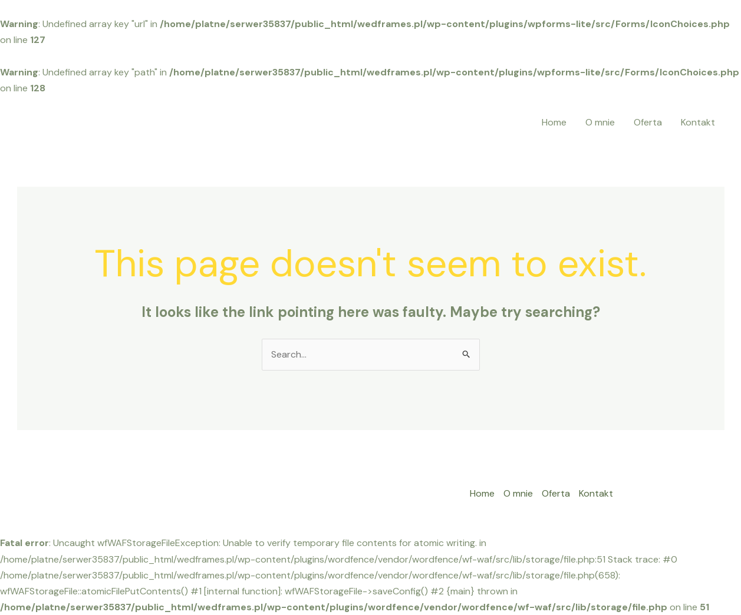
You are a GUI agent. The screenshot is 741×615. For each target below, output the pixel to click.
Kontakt (698, 122)
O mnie (600, 122)
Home (554, 122)
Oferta (648, 122)
